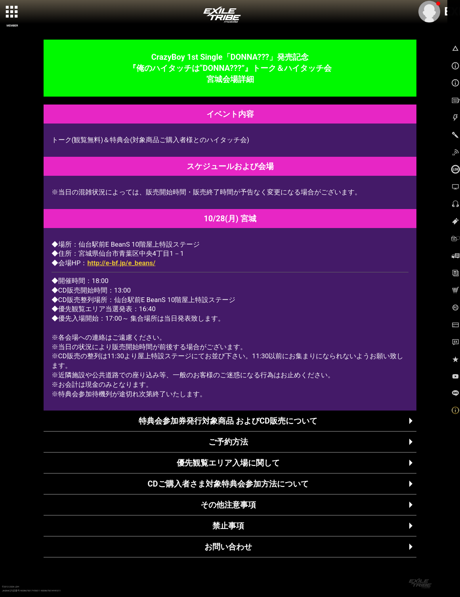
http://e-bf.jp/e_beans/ (121, 263)
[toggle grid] (12, 12)
